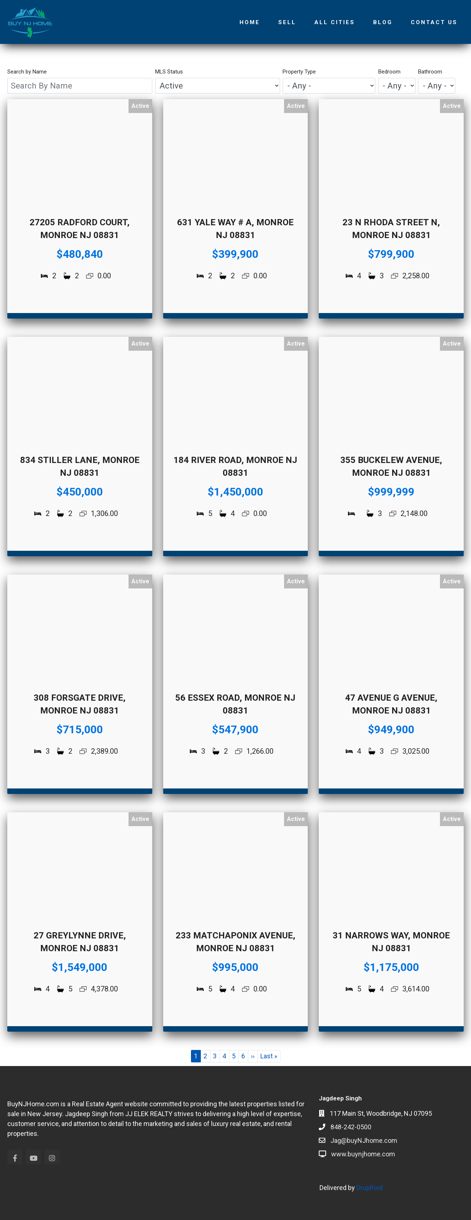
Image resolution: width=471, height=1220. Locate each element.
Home (250, 22)
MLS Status (169, 71)
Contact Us (434, 22)
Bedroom (389, 71)
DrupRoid (369, 1187)
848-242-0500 (350, 1127)
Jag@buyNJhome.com (363, 1140)
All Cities (334, 22)
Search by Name (27, 71)
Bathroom (430, 71)
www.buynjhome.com (363, 1154)
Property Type (299, 71)
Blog (382, 22)
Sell (287, 22)
